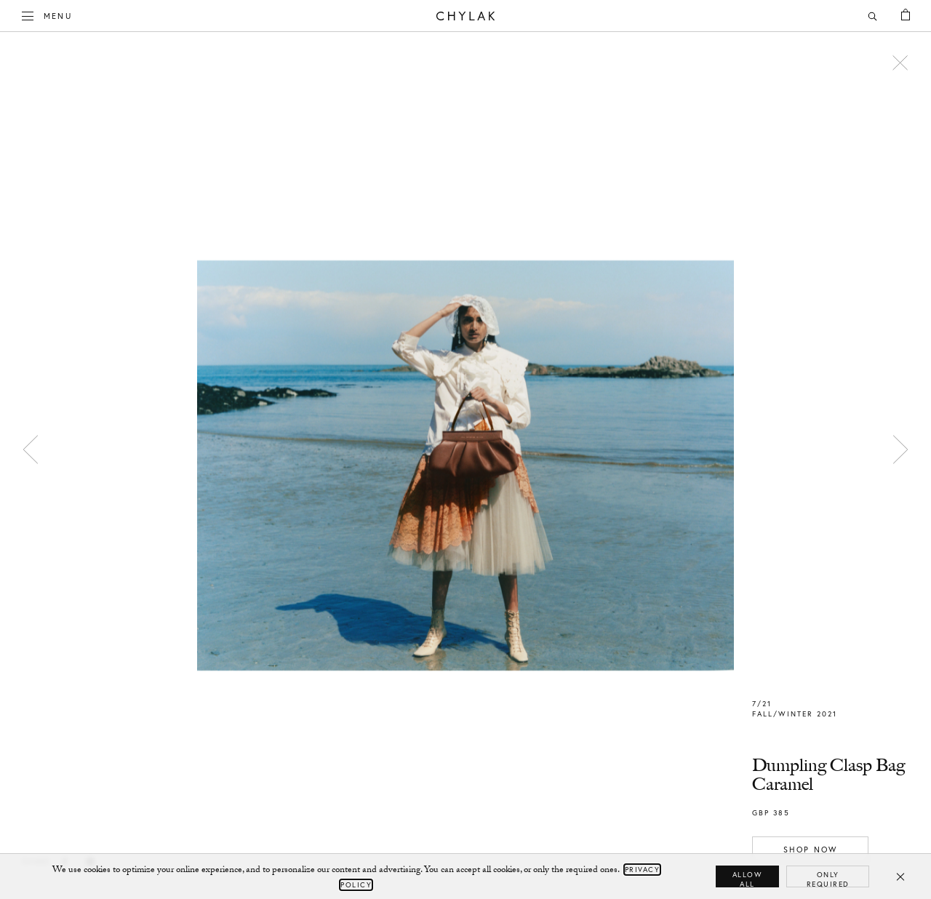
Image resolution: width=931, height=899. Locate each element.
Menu (47, 14)
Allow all (747, 878)
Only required (828, 878)
